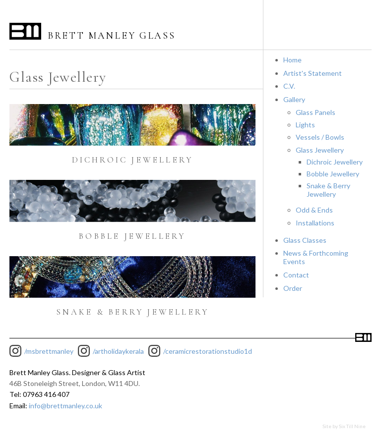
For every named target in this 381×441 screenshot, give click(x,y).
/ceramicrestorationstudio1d (207, 351)
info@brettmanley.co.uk (65, 405)
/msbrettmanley (48, 351)
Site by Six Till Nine (344, 426)
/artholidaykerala (118, 351)
